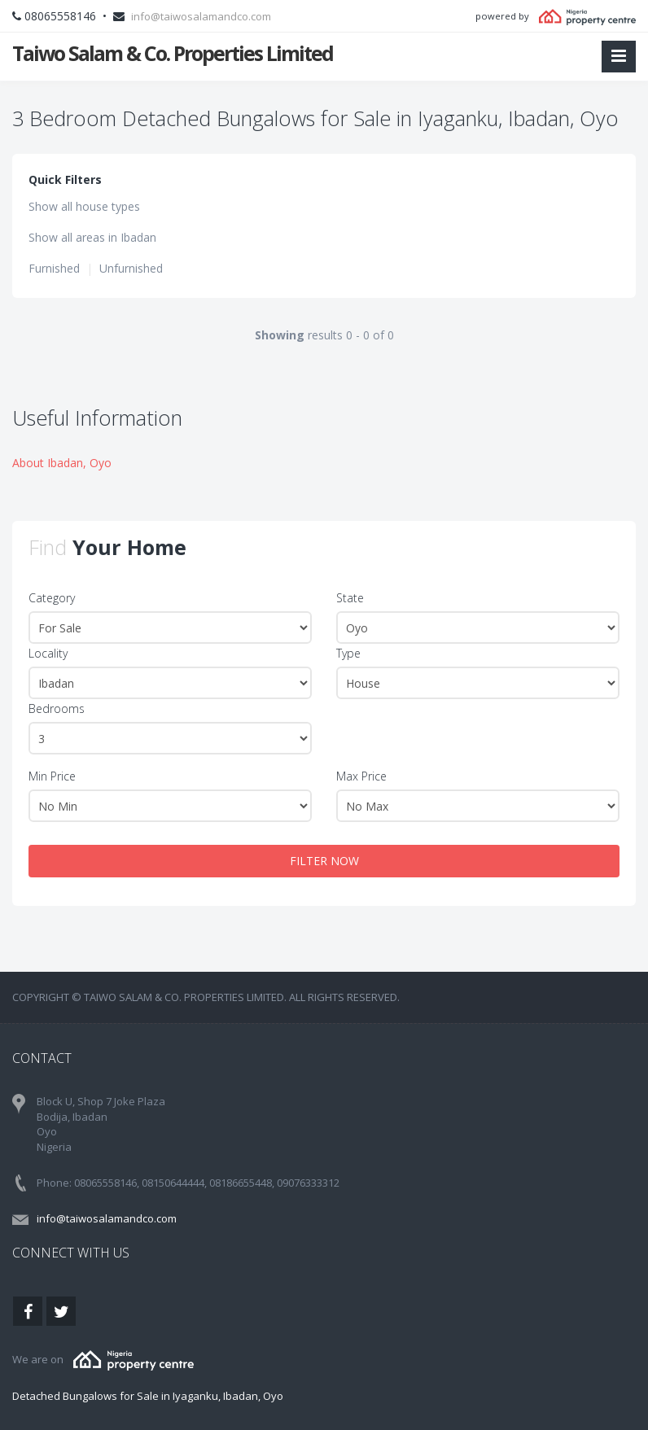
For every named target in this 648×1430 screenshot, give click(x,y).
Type (348, 653)
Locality (48, 653)
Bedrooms (56, 708)
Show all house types (84, 206)
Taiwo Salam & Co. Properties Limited (172, 53)
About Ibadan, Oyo (62, 462)
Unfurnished (131, 268)
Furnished (54, 268)
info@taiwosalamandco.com (201, 16)
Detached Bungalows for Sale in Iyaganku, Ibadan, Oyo (147, 1395)
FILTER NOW (324, 860)
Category (51, 598)
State (350, 598)
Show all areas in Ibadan (92, 237)
